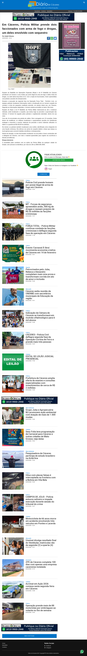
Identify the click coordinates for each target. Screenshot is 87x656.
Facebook (47, 645)
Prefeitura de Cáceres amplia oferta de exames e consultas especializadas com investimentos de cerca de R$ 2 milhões (40, 383)
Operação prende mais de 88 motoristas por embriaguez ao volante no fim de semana (41, 608)
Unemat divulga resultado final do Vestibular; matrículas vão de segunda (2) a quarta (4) (41, 542)
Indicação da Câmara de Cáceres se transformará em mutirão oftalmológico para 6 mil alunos (40, 316)
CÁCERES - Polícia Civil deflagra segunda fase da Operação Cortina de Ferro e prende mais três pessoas (40, 338)
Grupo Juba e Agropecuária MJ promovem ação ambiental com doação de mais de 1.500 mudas (41, 413)
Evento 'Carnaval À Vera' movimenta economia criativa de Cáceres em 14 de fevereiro (41, 250)
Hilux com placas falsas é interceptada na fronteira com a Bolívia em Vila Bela (41, 477)
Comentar (43, 174)
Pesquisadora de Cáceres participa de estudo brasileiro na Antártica (40, 455)
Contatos (43, 11)
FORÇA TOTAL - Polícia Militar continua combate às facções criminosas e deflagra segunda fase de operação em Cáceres (41, 229)
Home (3, 643)
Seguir (48, 169)
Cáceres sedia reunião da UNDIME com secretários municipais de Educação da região (39, 295)
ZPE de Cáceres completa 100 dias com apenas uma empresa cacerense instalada (41, 564)
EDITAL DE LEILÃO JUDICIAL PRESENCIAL (40, 357)
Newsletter (49, 11)
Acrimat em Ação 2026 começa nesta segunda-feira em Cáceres (40, 586)
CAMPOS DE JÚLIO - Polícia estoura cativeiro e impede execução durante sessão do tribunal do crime (40, 500)
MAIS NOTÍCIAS (29, 636)
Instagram (47, 647)
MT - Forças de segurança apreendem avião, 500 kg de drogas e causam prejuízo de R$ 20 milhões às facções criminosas (40, 209)
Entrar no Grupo (59, 160)
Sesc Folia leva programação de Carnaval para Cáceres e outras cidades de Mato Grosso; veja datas (40, 435)
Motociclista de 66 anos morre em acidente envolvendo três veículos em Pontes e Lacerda (41, 521)
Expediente (37, 11)
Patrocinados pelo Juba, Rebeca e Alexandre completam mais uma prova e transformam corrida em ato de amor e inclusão (40, 274)
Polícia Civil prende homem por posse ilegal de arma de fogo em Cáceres (39, 185)
